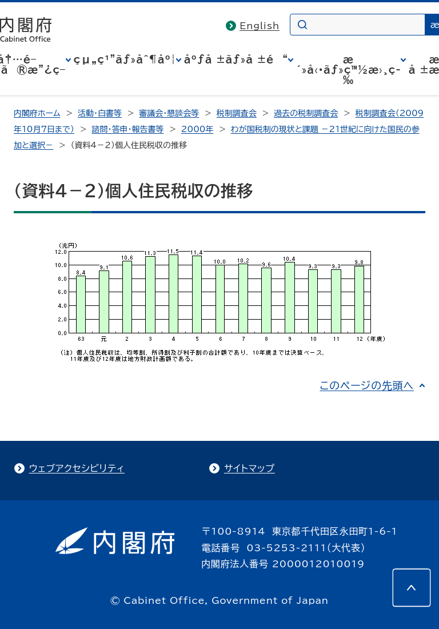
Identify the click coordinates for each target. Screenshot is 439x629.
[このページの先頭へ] (411, 588)
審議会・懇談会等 (169, 113)
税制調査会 (237, 113)
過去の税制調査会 (306, 113)
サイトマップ (249, 468)
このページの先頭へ (367, 385)
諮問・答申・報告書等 (127, 129)
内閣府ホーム (37, 113)
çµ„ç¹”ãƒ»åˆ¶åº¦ (125, 59)
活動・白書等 (100, 113)
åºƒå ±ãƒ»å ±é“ (236, 59)
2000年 (197, 129)
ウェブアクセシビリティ (77, 468)
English (260, 25)
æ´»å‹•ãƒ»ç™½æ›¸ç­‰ (348, 69)
